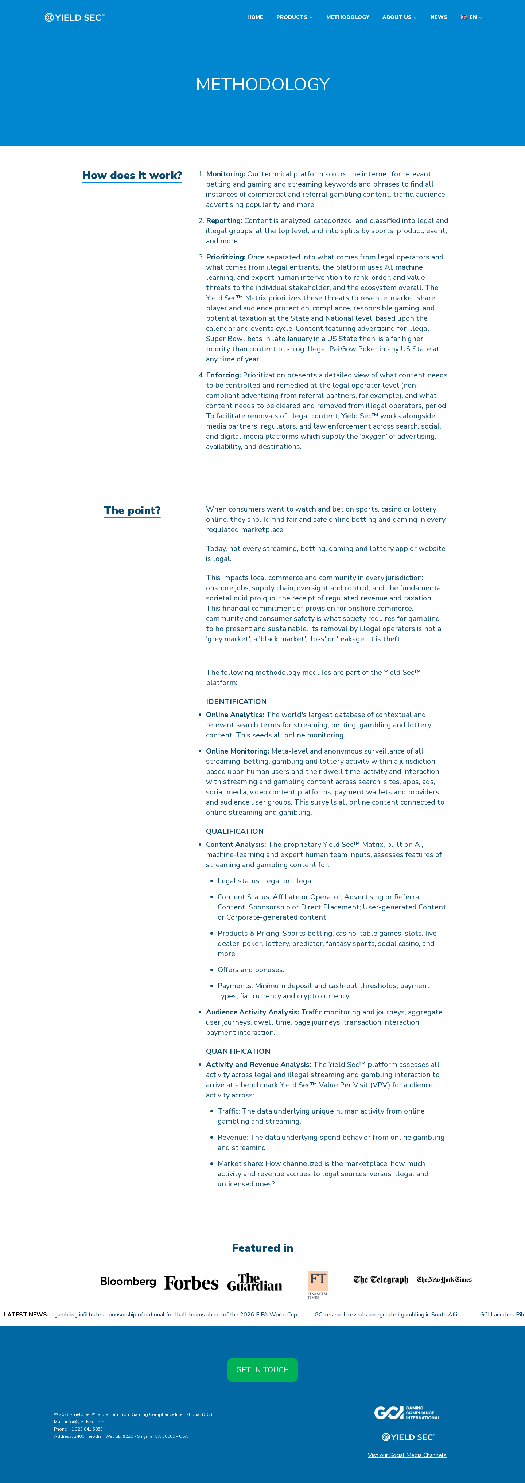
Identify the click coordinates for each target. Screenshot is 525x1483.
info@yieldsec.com (84, 1422)
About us (399, 17)
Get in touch (262, 1370)
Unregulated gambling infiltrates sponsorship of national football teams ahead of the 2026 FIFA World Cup (168, 1315)
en (471, 17)
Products (294, 17)
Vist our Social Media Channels (407, 1455)
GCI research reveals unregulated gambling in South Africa (398, 1315)
